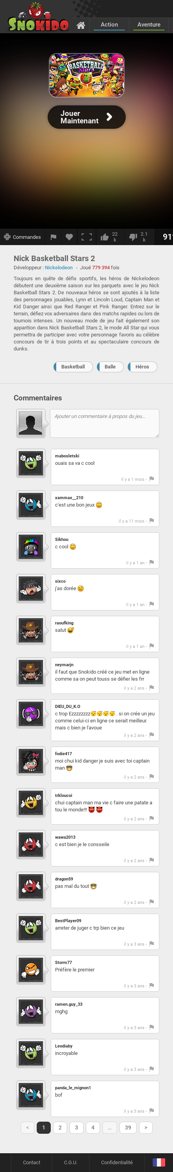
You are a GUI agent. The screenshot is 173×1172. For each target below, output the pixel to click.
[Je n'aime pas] (140, 237)
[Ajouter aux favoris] (69, 237)
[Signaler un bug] (53, 237)
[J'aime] (110, 237)
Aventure (149, 24)
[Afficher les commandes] (22, 237)
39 (128, 1127)
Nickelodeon (59, 267)
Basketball (73, 367)
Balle (110, 367)
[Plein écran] (86, 237)
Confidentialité (117, 1162)
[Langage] (158, 1163)
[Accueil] (81, 25)
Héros (142, 367)
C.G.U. (70, 1162)
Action (109, 24)
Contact (31, 1162)
